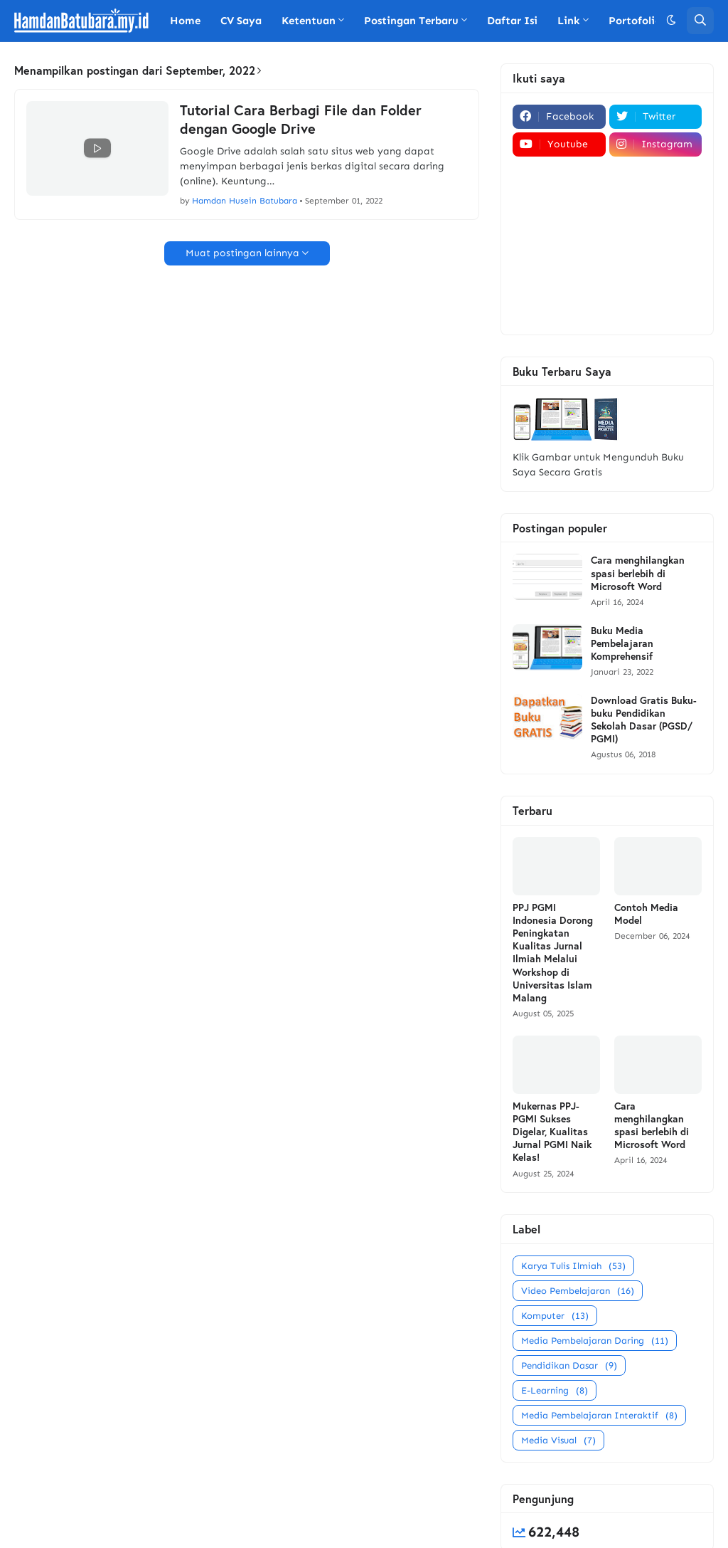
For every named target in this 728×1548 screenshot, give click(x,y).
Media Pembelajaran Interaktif (599, 1415)
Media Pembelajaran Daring (594, 1340)
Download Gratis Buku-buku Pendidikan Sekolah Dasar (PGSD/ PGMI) (644, 720)
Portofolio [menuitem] (635, 20)
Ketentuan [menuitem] (309, 20)
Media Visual (558, 1440)
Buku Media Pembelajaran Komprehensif (622, 643)
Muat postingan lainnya (242, 253)
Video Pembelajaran (577, 1290)
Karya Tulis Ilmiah (573, 1265)
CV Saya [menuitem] (241, 20)
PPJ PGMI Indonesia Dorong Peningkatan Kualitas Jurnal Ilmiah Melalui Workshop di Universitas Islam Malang (553, 952)
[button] (671, 20)
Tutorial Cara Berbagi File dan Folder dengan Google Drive (301, 119)
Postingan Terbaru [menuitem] (411, 20)
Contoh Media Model (646, 914)
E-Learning (554, 1390)
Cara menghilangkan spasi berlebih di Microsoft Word (638, 573)
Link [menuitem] (568, 20)
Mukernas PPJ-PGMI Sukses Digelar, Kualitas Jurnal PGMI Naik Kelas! (552, 1132)
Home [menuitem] (185, 20)
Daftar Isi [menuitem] (512, 20)
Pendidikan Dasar (569, 1365)
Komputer (555, 1315)
